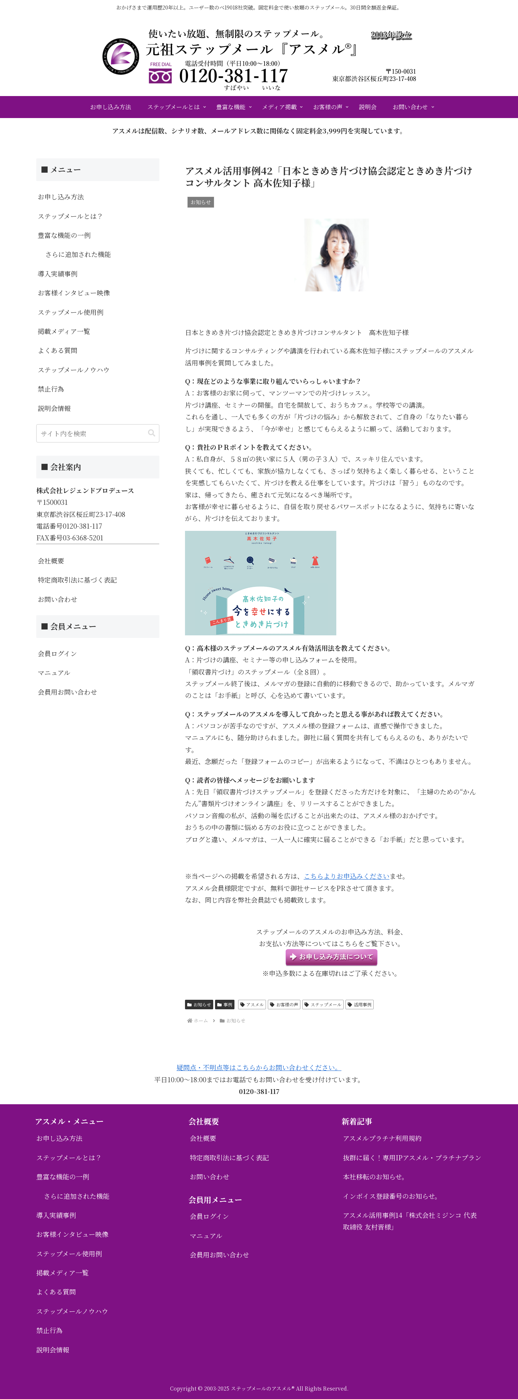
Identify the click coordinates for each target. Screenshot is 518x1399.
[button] (151, 433)
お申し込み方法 (61, 196)
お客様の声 (284, 1004)
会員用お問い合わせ (67, 692)
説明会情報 (54, 408)
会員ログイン (57, 653)
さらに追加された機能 (78, 254)
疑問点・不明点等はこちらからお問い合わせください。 (259, 1067)
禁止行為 (51, 388)
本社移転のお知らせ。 (375, 1176)
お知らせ (199, 1004)
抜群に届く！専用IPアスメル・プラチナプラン (412, 1157)
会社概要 (51, 560)
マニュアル (54, 672)
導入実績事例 (57, 273)
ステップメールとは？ (70, 216)
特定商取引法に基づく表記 (77, 579)
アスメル (252, 1004)
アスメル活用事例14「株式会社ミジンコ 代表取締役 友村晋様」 (410, 1220)
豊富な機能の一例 (64, 235)
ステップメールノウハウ (74, 369)
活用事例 (359, 1004)
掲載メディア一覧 (64, 331)
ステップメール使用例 (70, 312)
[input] (97, 433)
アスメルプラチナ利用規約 (382, 1138)
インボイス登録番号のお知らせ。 (392, 1196)
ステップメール (322, 1004)
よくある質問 (57, 350)
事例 (224, 1004)
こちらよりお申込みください (346, 876)
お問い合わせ (57, 599)
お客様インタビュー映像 (74, 292)
